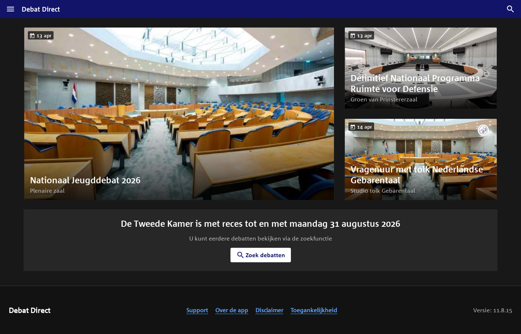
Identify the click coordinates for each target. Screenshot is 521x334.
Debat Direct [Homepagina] (41, 9)
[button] (179, 114)
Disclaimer (269, 310)
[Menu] (10, 9)
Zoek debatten (260, 255)
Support (197, 310)
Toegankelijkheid (314, 310)
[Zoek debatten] (510, 9)
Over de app (231, 310)
